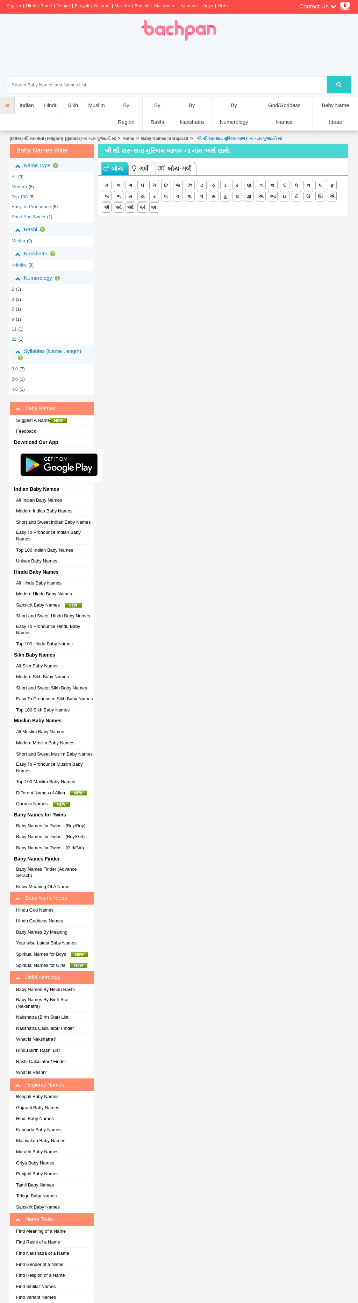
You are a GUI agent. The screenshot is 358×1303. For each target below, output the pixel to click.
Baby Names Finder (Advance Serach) (46, 872)
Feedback (26, 431)
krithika (19, 265)
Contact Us (317, 6)
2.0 (15, 379)
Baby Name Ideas (335, 113)
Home (128, 138)
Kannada (189, 6)
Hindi (31, 6)
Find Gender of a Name (40, 1264)
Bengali (82, 6)
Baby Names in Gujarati (164, 138)
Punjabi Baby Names (37, 1173)
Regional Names (39, 1085)
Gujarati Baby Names (37, 1107)
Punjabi (142, 6)
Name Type (38, 165)
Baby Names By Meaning (41, 932)
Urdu (223, 6)
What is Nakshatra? (36, 1039)
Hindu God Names (34, 910)
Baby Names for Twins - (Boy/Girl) (50, 836)
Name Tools (34, 1219)
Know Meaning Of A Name (42, 886)
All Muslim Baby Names (40, 731)
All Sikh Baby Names (37, 665)
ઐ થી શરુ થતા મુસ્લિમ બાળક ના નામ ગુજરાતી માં (238, 138)
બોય (113, 168)
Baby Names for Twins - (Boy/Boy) (50, 825)
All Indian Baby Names (39, 500)
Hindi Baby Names (35, 1118)
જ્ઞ (249, 196)
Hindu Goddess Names (39, 920)
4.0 (15, 389)
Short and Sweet (28, 216)
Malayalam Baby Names (40, 1140)
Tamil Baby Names (35, 1185)
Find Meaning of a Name (41, 1231)
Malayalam (165, 6)
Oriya (207, 6)
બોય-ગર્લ (174, 168)
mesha (18, 240)
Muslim (96, 105)
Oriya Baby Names (35, 1163)
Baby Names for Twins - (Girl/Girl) (50, 847)
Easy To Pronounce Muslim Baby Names (49, 767)
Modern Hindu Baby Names (44, 593)
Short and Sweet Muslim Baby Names (54, 754)
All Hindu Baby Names (39, 583)
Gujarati (102, 6)
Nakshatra (36, 253)
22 (14, 339)
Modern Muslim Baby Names (45, 742)
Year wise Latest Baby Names (46, 943)
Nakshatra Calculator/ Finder (45, 1028)
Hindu (51, 105)
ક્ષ (237, 196)
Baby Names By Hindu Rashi (45, 989)
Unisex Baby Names (36, 561)
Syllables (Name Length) (48, 354)
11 (14, 329)
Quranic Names (43, 804)
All (14, 176)
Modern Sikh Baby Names (42, 676)
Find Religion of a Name (40, 1275)
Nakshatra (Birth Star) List (42, 1017)
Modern (19, 186)
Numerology (39, 278)
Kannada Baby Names (39, 1129)
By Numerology (234, 113)
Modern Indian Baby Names (44, 511)
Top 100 (20, 196)
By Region (126, 113)
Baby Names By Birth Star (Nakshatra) (42, 1003)
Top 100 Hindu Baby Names (44, 643)
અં (142, 207)
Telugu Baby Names (36, 1195)
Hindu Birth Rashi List (38, 1050)
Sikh (73, 105)
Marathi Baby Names (37, 1151)
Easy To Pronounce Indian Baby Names (48, 535)
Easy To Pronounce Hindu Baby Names (48, 630)
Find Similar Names (36, 1286)
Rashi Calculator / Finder (41, 1061)
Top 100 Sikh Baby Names (43, 710)
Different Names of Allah (51, 793)
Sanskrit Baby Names (49, 605)
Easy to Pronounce (31, 206)
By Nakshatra (192, 113)
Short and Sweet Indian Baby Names (53, 522)
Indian (27, 105)
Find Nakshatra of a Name (42, 1253)
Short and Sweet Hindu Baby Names (53, 615)
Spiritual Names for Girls (51, 965)
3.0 (15, 368)
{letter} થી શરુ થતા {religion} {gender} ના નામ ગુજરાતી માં (62, 138)
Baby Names (35, 408)
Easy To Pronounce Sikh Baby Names (54, 698)
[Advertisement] (203, 58)
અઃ (154, 207)
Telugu (63, 6)
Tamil (46, 6)
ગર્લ (140, 168)
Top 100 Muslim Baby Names (45, 781)
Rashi (31, 229)
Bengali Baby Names (37, 1096)
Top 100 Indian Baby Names (44, 550)
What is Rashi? (31, 1072)
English (14, 6)
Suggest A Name (41, 420)
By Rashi (157, 113)
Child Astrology (37, 977)
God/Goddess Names (284, 113)
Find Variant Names (36, 1297)
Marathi (122, 6)
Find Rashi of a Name (38, 1242)
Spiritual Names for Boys (52, 954)
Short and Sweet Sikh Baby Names (51, 688)
